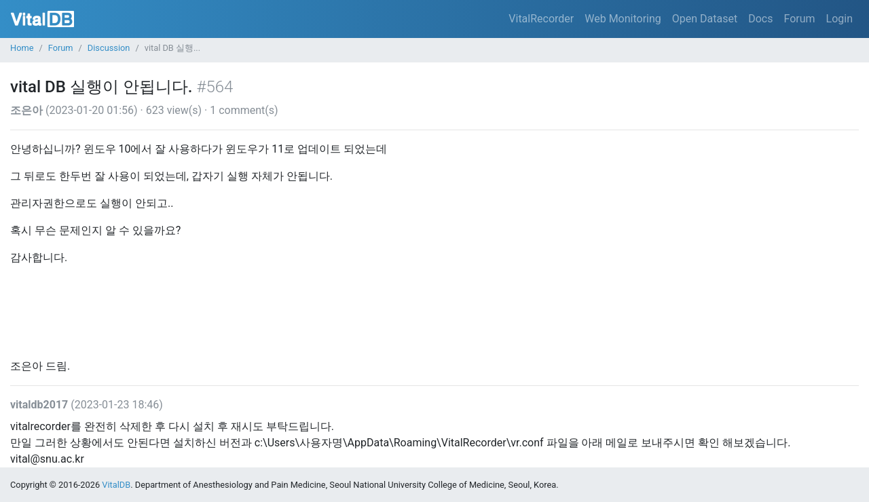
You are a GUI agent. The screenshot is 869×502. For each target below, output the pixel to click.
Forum (799, 18)
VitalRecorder (541, 18)
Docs (760, 18)
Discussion (109, 48)
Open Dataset (704, 18)
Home (21, 48)
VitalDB (42, 19)
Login (839, 18)
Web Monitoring (623, 18)
